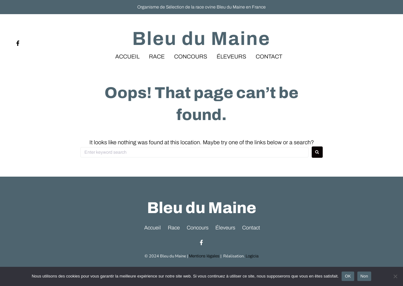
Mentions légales (204, 258)
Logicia (251, 258)
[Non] (395, 276)
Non (364, 276)
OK (348, 276)
